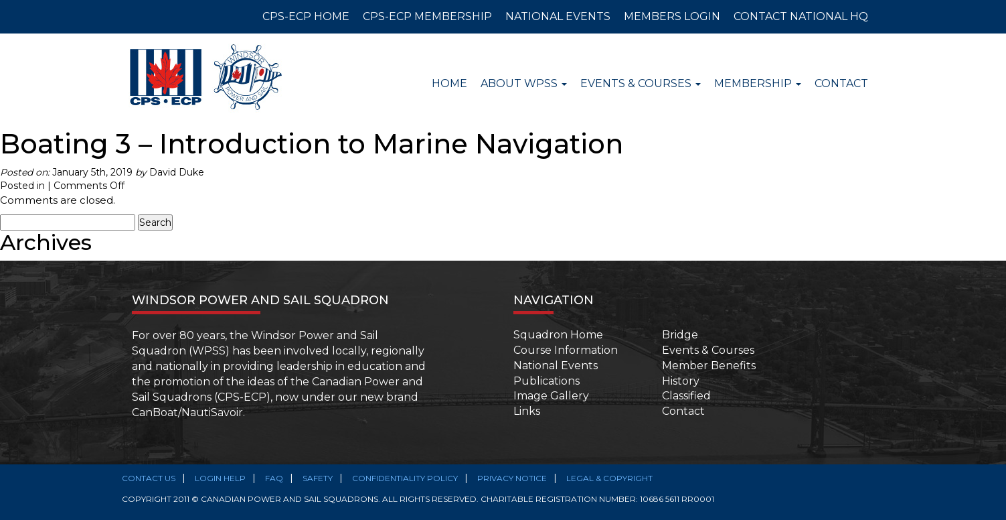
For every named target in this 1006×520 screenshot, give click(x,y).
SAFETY (318, 478)
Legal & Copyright (609, 478)
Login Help (220, 478)
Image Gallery (551, 395)
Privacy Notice (512, 478)
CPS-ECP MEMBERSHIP (427, 16)
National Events (555, 365)
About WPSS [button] (524, 83)
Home (449, 83)
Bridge (680, 334)
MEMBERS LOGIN (672, 16)
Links (526, 411)
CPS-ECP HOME (305, 16)
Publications (546, 381)
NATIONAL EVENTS (557, 16)
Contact (841, 83)
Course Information (565, 350)
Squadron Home (558, 334)
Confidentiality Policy (405, 478)
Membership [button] (757, 83)
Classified (686, 395)
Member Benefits (709, 365)
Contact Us (148, 478)
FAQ (274, 478)
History (680, 381)
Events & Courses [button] (640, 83)
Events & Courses (708, 350)
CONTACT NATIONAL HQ (801, 16)
